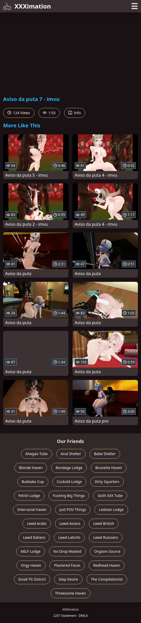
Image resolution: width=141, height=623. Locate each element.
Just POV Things (72, 509)
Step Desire (68, 579)
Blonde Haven (31, 467)
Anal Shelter (71, 453)
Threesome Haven (70, 593)
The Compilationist (107, 579)
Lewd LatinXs (69, 537)
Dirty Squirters (107, 481)
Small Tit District (32, 579)
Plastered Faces (67, 565)
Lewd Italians (34, 537)
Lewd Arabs (36, 523)
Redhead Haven (106, 565)
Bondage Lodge (69, 467)
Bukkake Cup (33, 481)
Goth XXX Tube (110, 495)
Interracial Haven (31, 509)
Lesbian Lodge (111, 509)
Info (74, 112)
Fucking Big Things (69, 495)
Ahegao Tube (36, 453)
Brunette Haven (108, 467)
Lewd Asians (69, 523)
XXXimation (27, 6)
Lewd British (103, 523)
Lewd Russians (105, 537)
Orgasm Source (107, 551)
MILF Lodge (31, 551)
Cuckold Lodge (69, 481)
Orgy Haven (31, 565)
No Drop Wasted (67, 551)
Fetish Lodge (29, 495)
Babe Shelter (105, 453)
